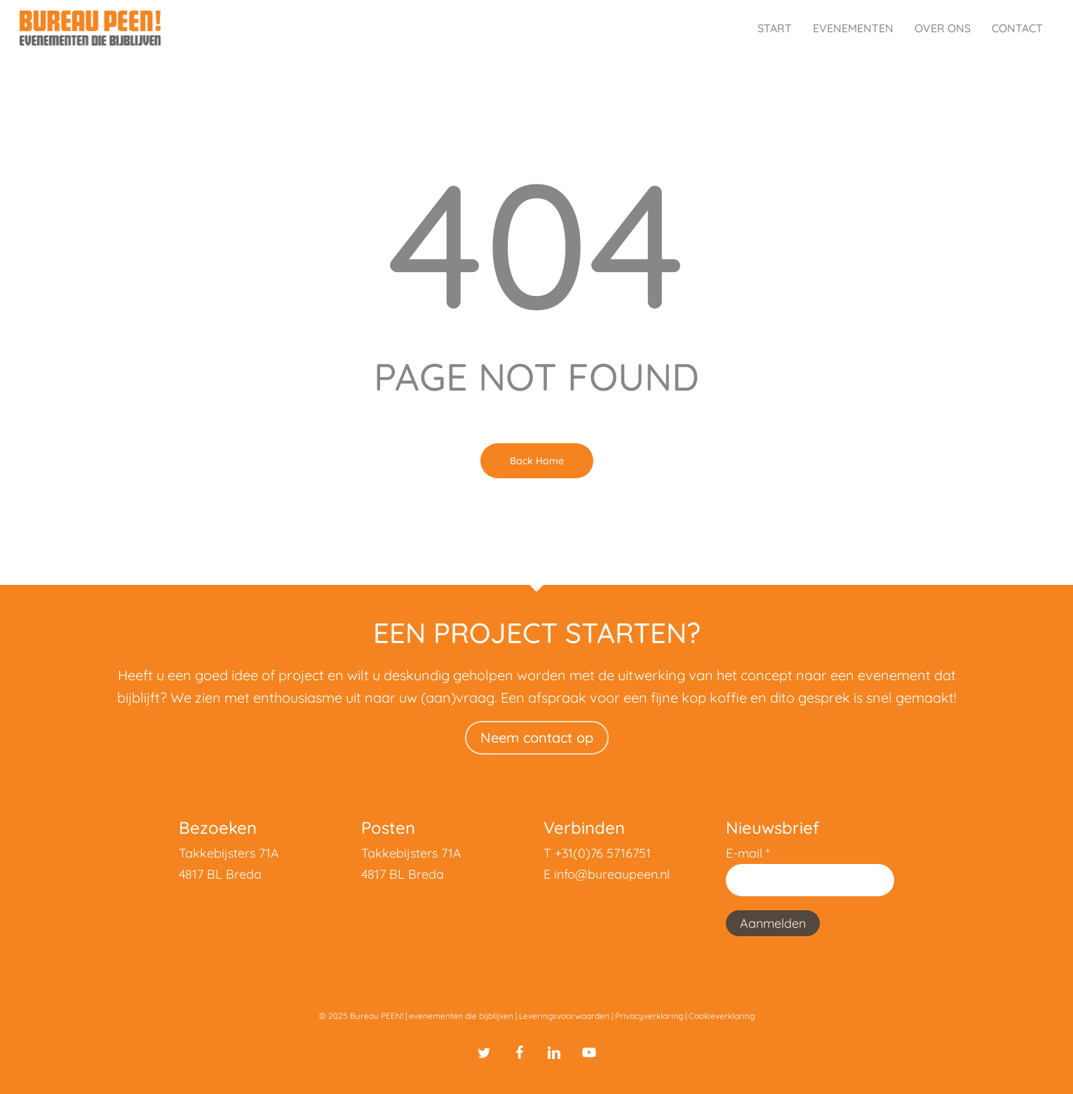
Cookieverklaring (722, 1016)
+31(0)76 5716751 (603, 853)
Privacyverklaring (649, 1016)
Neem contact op (536, 737)
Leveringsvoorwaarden (564, 1016)
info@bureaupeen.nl (612, 874)
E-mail (748, 853)
